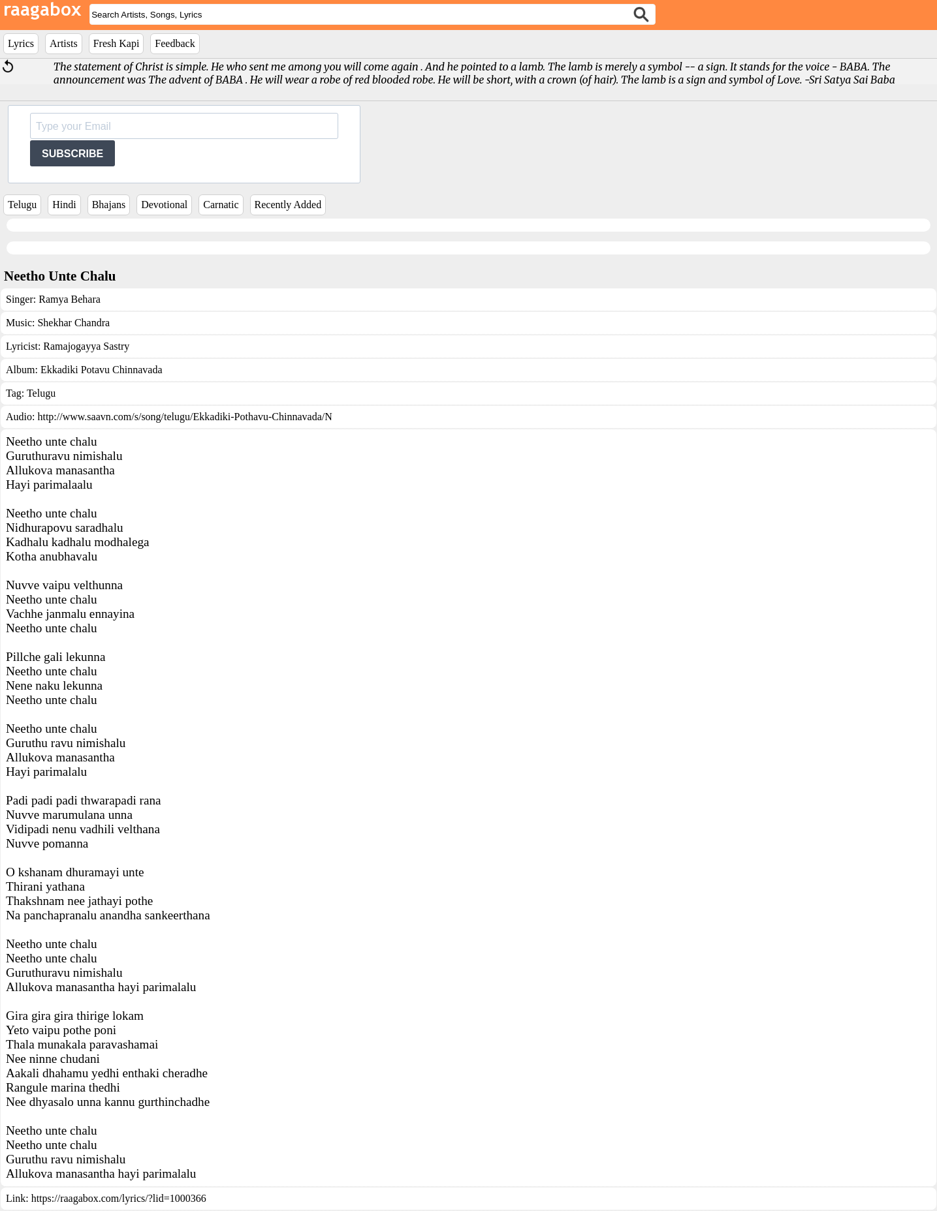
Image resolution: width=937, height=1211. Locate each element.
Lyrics (21, 43)
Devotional (164, 204)
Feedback (175, 43)
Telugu (22, 204)
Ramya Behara (70, 299)
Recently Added (288, 204)
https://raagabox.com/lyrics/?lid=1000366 (118, 1198)
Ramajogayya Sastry (86, 346)
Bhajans (109, 204)
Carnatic (220, 204)
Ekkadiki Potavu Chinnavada (101, 369)
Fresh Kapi (116, 43)
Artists (64, 43)
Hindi (64, 204)
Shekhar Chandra (73, 322)
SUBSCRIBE (72, 153)
